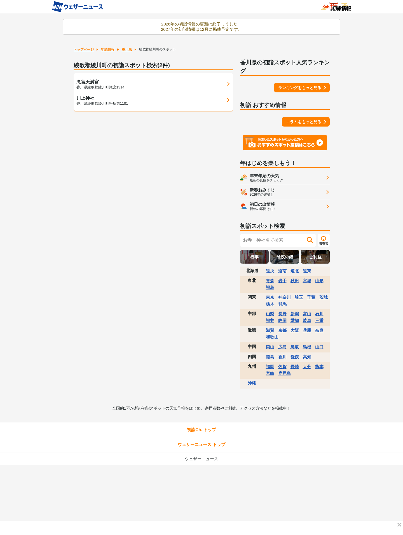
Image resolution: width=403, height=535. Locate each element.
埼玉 (299, 297)
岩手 (282, 280)
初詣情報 (107, 50)
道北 (294, 270)
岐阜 (307, 320)
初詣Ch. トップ (201, 429)
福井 (270, 320)
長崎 (294, 366)
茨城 (323, 297)
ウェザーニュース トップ (201, 444)
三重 (319, 320)
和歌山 (272, 337)
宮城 (307, 280)
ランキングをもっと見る (299, 87)
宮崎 (270, 373)
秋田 (294, 280)
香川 (282, 356)
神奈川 (284, 297)
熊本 (319, 366)
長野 (282, 313)
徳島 (270, 356)
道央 (270, 270)
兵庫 (307, 330)
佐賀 (282, 366)
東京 (270, 297)
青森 (270, 280)
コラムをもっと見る (303, 122)
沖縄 (252, 383)
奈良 (319, 330)
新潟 (294, 313)
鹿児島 (284, 373)
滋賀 (270, 330)
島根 (307, 346)
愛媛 (294, 356)
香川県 (127, 50)
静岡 (282, 320)
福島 (270, 287)
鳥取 (294, 346)
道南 (282, 270)
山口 (319, 346)
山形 (319, 280)
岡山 (270, 346)
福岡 (270, 366)
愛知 (294, 320)
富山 (307, 313)
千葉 (311, 297)
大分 (307, 366)
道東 (307, 270)
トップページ (84, 50)
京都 (282, 330)
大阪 (294, 330)
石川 (319, 313)
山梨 (270, 313)
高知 (307, 356)
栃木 (270, 304)
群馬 (282, 304)
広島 (282, 346)
